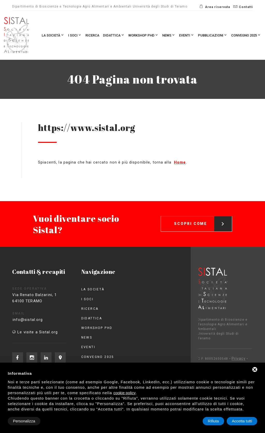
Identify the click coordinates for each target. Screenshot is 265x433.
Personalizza (24, 421)
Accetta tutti (242, 421)
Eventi (186, 35)
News (168, 35)
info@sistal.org (35, 319)
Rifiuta (213, 421)
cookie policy (124, 393)
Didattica (114, 35)
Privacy (216, 358)
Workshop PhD (143, 35)
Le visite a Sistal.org (37, 332)
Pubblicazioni (212, 35)
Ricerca (92, 35)
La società (53, 35)
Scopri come (203, 217)
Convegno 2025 (246, 35)
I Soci (75, 35)
